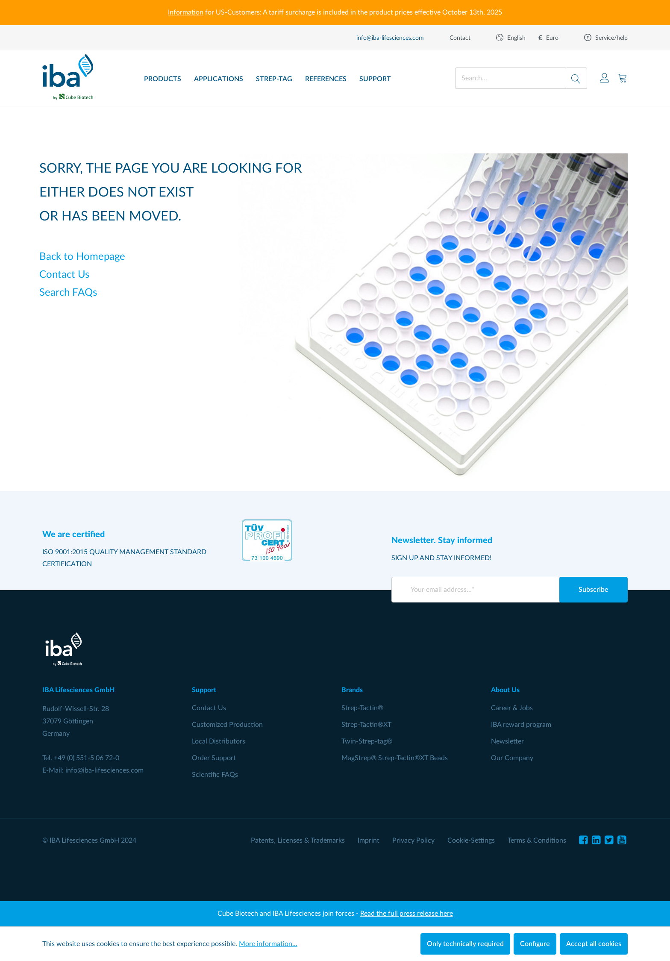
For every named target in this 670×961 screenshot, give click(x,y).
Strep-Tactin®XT (366, 724)
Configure (535, 943)
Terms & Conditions (537, 840)
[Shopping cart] (623, 78)
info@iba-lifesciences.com (104, 770)
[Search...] (510, 78)
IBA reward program (521, 724)
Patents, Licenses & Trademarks (298, 840)
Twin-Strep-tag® (366, 741)
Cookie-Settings (471, 840)
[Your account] (605, 78)
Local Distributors (218, 741)
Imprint (368, 840)
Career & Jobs (512, 708)
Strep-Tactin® (362, 708)
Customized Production (227, 724)
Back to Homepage (82, 257)
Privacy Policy (413, 840)
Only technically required (465, 943)
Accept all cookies (593, 943)
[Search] (576, 78)
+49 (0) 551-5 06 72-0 (86, 758)
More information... (268, 943)
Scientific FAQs (215, 774)
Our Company (512, 758)
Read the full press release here (406, 913)
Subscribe (593, 589)
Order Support (214, 758)
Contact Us (64, 275)
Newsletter (507, 741)
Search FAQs (68, 293)
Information (185, 12)
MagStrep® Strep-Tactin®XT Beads (394, 758)
